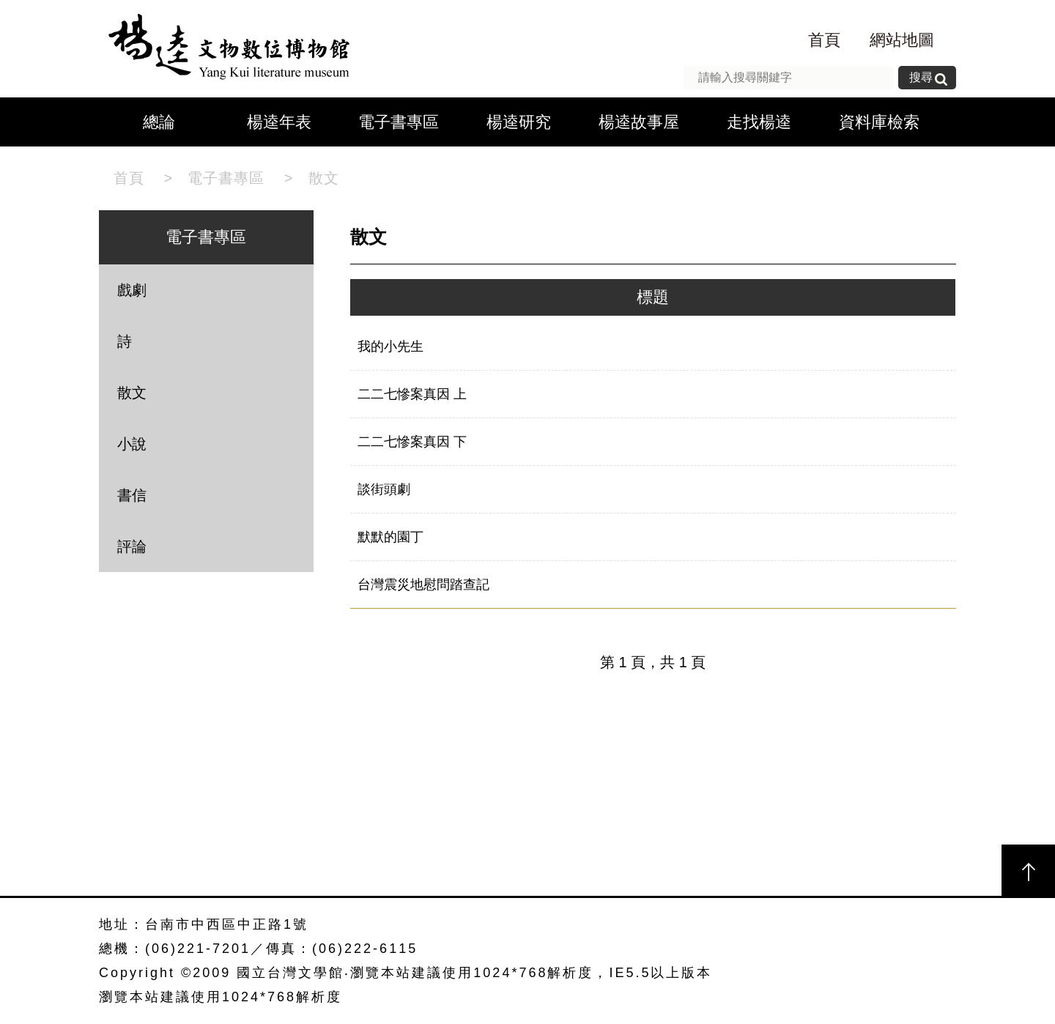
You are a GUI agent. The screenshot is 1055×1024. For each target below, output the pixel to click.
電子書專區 (398, 122)
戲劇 (132, 290)
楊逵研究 (518, 122)
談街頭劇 (384, 489)
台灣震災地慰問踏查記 (423, 584)
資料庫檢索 (879, 122)
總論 (159, 122)
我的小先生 (390, 346)
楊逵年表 (279, 122)
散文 (323, 178)
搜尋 (921, 77)
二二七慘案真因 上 (412, 394)
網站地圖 (902, 40)
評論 (132, 546)
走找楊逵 (759, 122)
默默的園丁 (390, 537)
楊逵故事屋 (639, 122)
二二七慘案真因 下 (412, 441)
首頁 (824, 40)
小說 (132, 444)
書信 (132, 495)
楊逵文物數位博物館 (225, 48)
